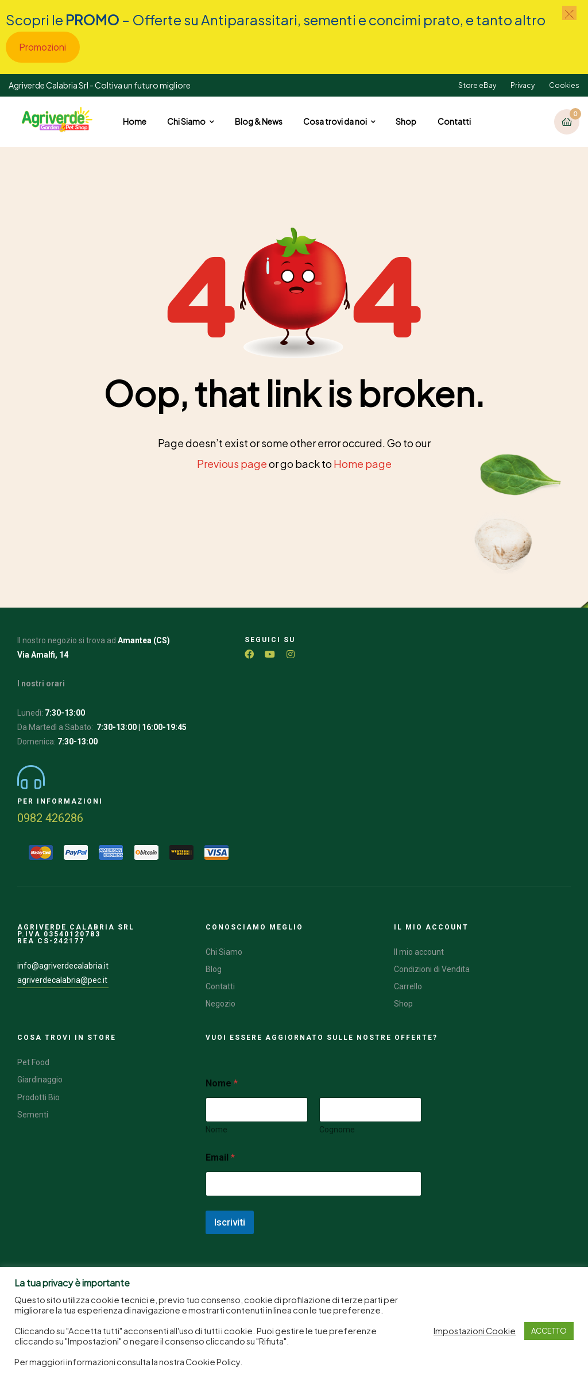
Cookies (564, 85)
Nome (216, 1129)
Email (220, 1157)
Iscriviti (229, 1222)
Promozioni (42, 47)
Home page (363, 463)
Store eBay (477, 85)
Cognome (337, 1129)
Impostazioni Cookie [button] (475, 1331)
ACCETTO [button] (549, 1330)
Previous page (232, 463)
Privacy (522, 85)
